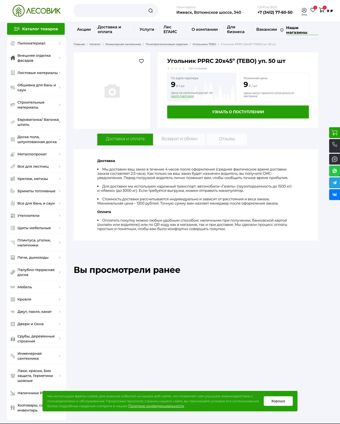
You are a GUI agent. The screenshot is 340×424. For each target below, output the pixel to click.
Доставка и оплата (109, 29)
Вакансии (266, 29)
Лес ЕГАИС (170, 29)
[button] (304, 10)
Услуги (148, 29)
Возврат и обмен (180, 138)
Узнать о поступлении (238, 112)
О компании (205, 29)
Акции (84, 29)
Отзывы (227, 138)
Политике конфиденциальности (156, 406)
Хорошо (278, 401)
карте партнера (182, 96)
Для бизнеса (236, 29)
